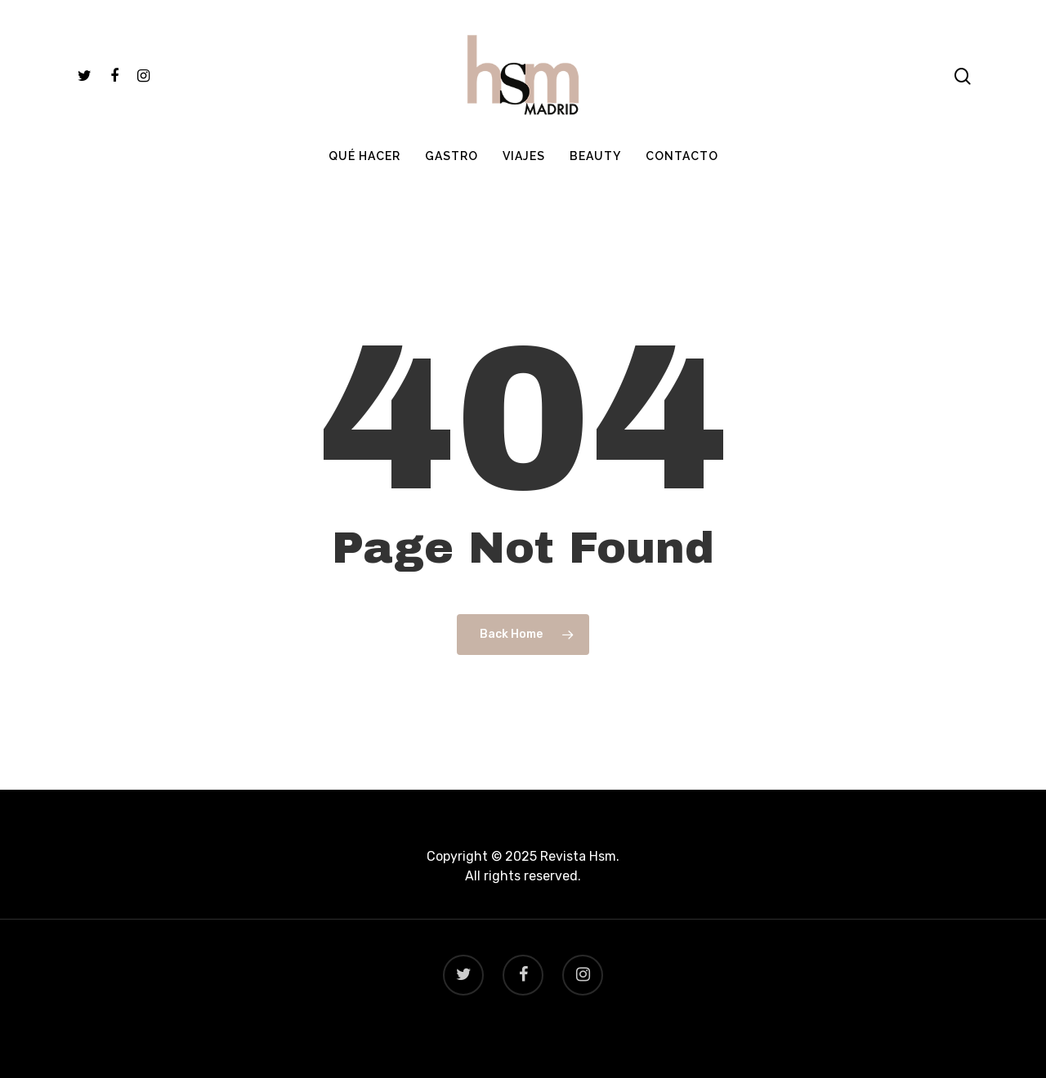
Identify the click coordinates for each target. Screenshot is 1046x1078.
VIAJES (524, 156)
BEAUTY (595, 156)
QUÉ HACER (364, 156)
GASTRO (451, 156)
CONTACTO (682, 156)
